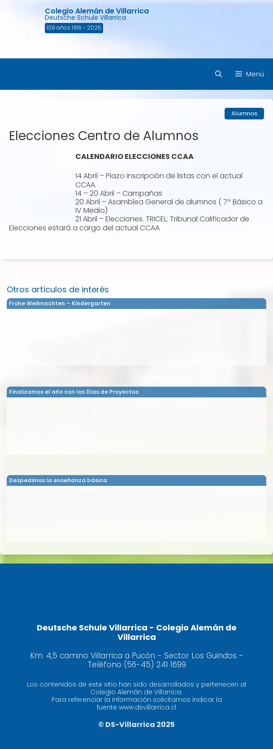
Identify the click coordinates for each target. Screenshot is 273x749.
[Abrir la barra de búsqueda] (218, 74)
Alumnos (244, 113)
